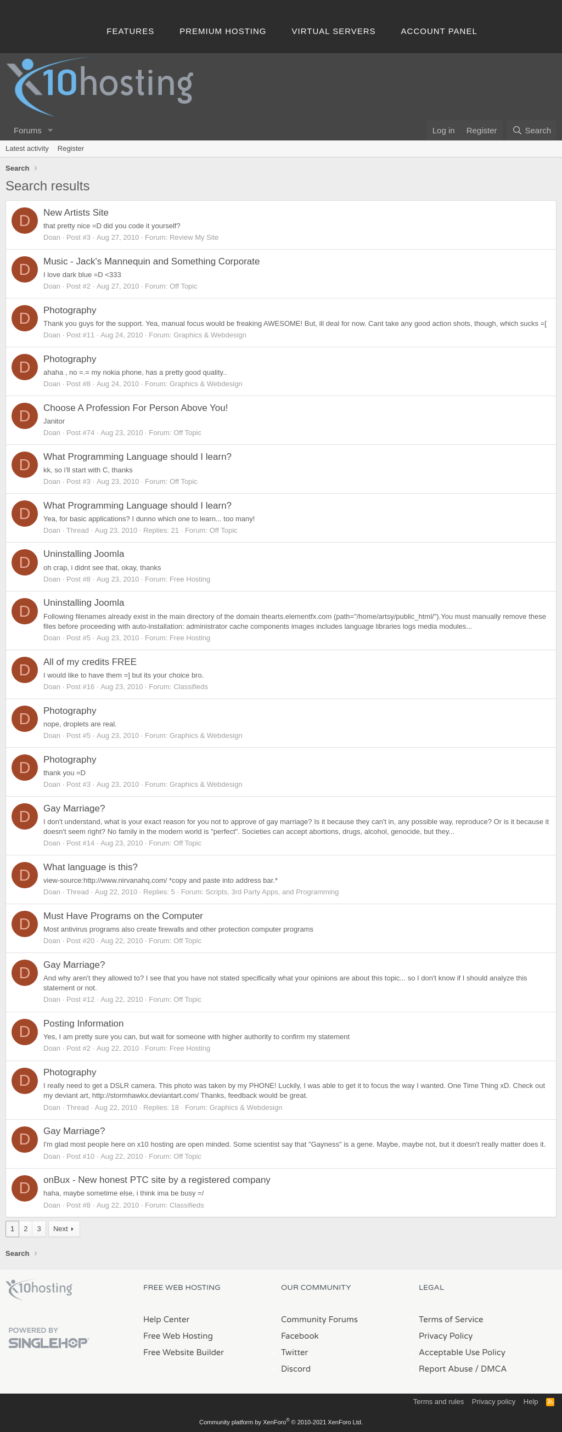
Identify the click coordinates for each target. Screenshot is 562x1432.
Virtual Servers (334, 31)
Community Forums (319, 1319)
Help (531, 1401)
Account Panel (439, 31)
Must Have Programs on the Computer (123, 916)
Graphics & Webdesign (209, 335)
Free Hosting (190, 579)
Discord (296, 1369)
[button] (50, 130)
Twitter (294, 1352)
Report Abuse (446, 1369)
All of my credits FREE (90, 662)
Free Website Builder (183, 1352)
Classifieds (190, 687)
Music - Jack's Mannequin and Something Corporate (151, 261)
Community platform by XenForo (281, 1422)
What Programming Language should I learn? (137, 457)
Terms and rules (438, 1401)
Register (71, 148)
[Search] (532, 130)
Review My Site (194, 237)
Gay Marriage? (74, 808)
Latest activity (27, 148)
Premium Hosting (222, 31)
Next (60, 1229)
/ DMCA (491, 1369)
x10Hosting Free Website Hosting (38, 1290)
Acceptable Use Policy (462, 1352)
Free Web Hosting (178, 1336)
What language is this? (90, 867)
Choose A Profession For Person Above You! (135, 408)
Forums (28, 130)
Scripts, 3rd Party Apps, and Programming (272, 892)
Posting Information (83, 1023)
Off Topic (184, 286)
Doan (51, 237)
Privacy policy (493, 1401)
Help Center (166, 1319)
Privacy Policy (446, 1336)
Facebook (300, 1336)
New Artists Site (76, 212)
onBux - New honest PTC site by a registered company (157, 1180)
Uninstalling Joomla (83, 554)
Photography (69, 310)
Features (130, 31)
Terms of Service (451, 1319)
